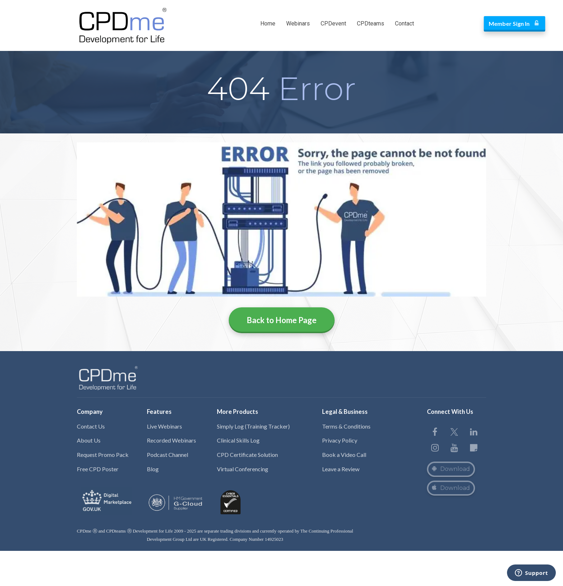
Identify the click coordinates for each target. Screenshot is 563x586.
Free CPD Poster (97, 469)
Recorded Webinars (171, 440)
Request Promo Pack (103, 454)
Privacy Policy (339, 440)
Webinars (298, 23)
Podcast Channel (167, 454)
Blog (153, 469)
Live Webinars (164, 426)
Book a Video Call (344, 454)
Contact (404, 23)
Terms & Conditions (346, 426)
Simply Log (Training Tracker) (253, 426)
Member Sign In (454, 23)
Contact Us (91, 426)
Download (451, 469)
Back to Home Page (282, 320)
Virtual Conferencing (242, 469)
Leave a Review (340, 469)
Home (267, 23)
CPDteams (370, 23)
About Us (89, 440)
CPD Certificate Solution (247, 454)
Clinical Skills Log (238, 440)
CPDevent (333, 23)
